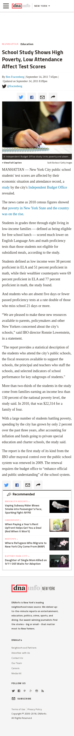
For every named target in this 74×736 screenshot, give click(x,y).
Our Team (16, 663)
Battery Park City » (17, 556)
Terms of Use (18, 709)
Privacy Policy (34, 709)
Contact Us (17, 658)
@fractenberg (14, 86)
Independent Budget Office (47, 187)
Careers (15, 668)
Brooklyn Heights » (17, 501)
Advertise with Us (20, 653)
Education (27, 44)
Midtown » (11, 539)
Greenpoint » (13, 520)
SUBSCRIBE (21, 698)
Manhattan (10, 44)
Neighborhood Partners (24, 648)
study (6, 187)
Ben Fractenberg (15, 76)
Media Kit (16, 673)
